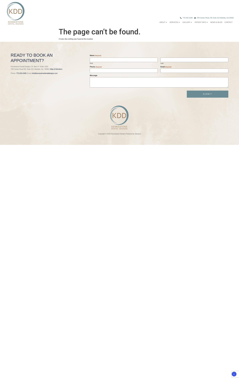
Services (175, 22)
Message (93, 75)
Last (162, 63)
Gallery (187, 22)
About (163, 22)
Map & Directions (56, 69)
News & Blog (216, 22)
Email (165, 67)
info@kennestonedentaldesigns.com (45, 73)
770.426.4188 (21, 73)
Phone (96, 67)
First (91, 63)
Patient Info (201, 22)
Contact (228, 22)
